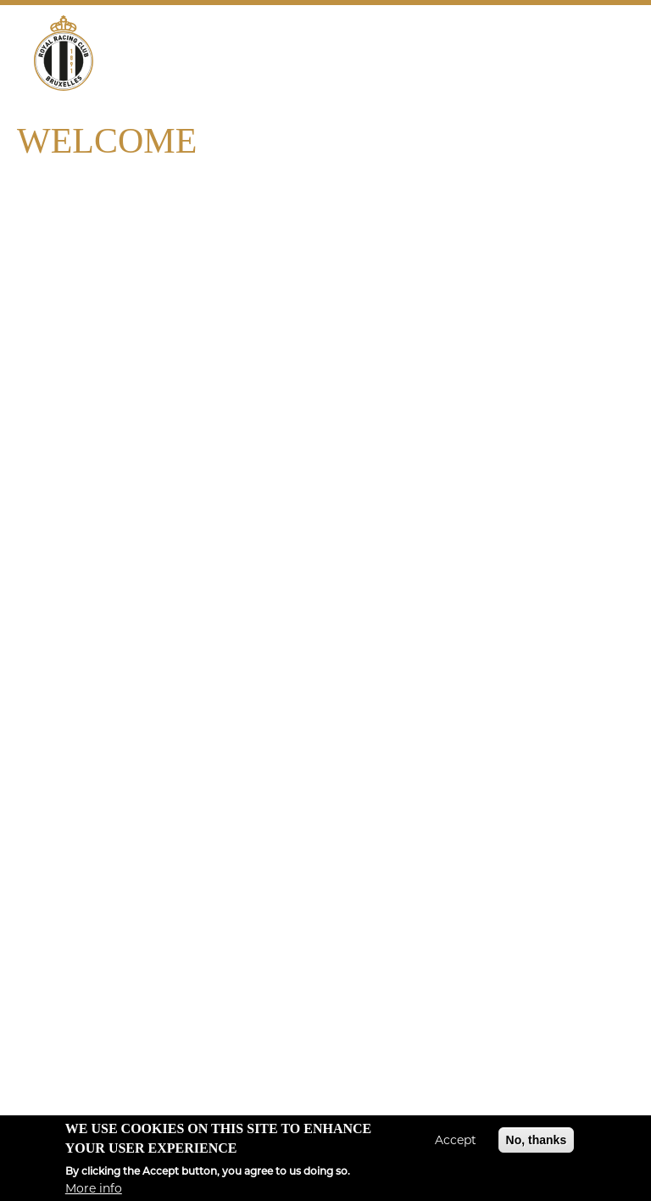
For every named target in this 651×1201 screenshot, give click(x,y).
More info (93, 1188)
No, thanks (536, 1140)
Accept (455, 1140)
